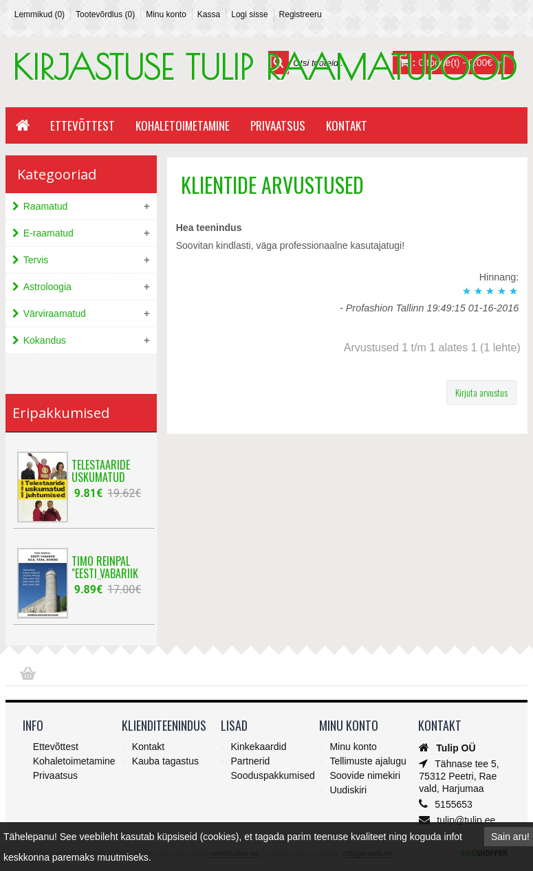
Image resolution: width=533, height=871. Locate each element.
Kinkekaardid (259, 746)
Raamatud (45, 206)
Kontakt (346, 125)
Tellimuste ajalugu (367, 761)
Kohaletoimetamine (182, 125)
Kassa (208, 14)
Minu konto (166, 14)
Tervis (36, 259)
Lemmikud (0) (39, 14)
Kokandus (44, 340)
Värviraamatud (54, 313)
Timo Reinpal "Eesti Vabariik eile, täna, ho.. (105, 565)
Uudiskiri (348, 789)
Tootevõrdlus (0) (105, 14)
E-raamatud (48, 233)
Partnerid (250, 761)
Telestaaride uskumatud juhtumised (101, 469)
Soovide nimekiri (364, 775)
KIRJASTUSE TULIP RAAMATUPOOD (264, 67)
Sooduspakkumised (273, 775)
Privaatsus (277, 125)
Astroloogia (47, 286)
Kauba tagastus (165, 761)
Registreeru (300, 14)
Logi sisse (249, 14)
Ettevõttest (82, 125)
